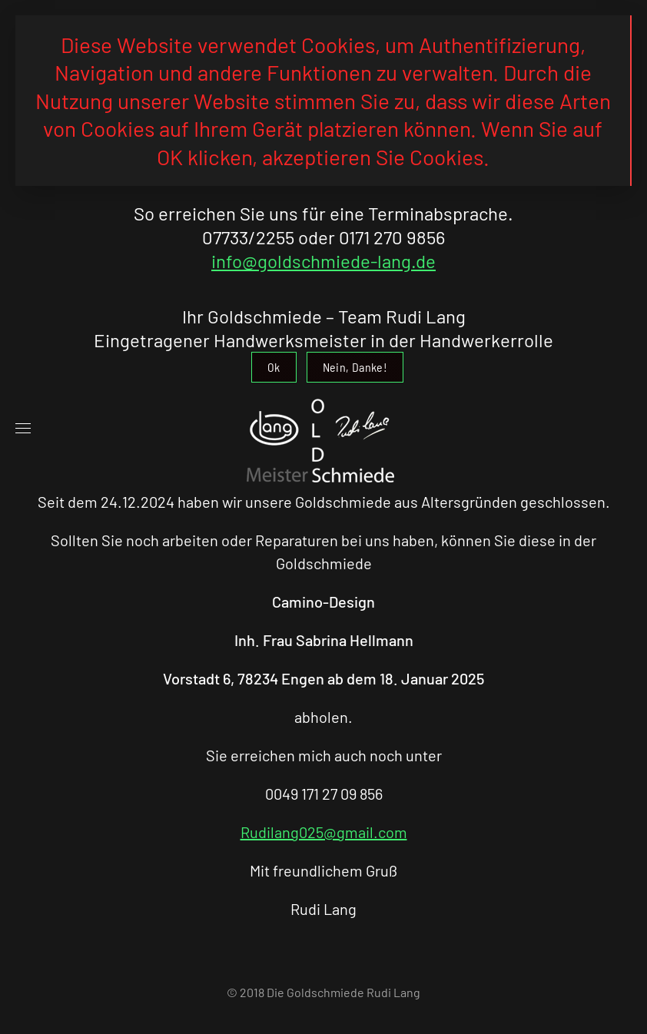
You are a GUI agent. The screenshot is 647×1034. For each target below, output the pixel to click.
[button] (23, 428)
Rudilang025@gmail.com (324, 832)
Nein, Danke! (355, 367)
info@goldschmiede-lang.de (323, 261)
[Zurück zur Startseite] (323, 428)
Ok (273, 367)
